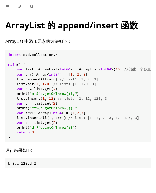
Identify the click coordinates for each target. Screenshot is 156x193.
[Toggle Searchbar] (32, 6)
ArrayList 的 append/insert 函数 (71, 25)
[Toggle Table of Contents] (7, 6)
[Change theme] (20, 6)
